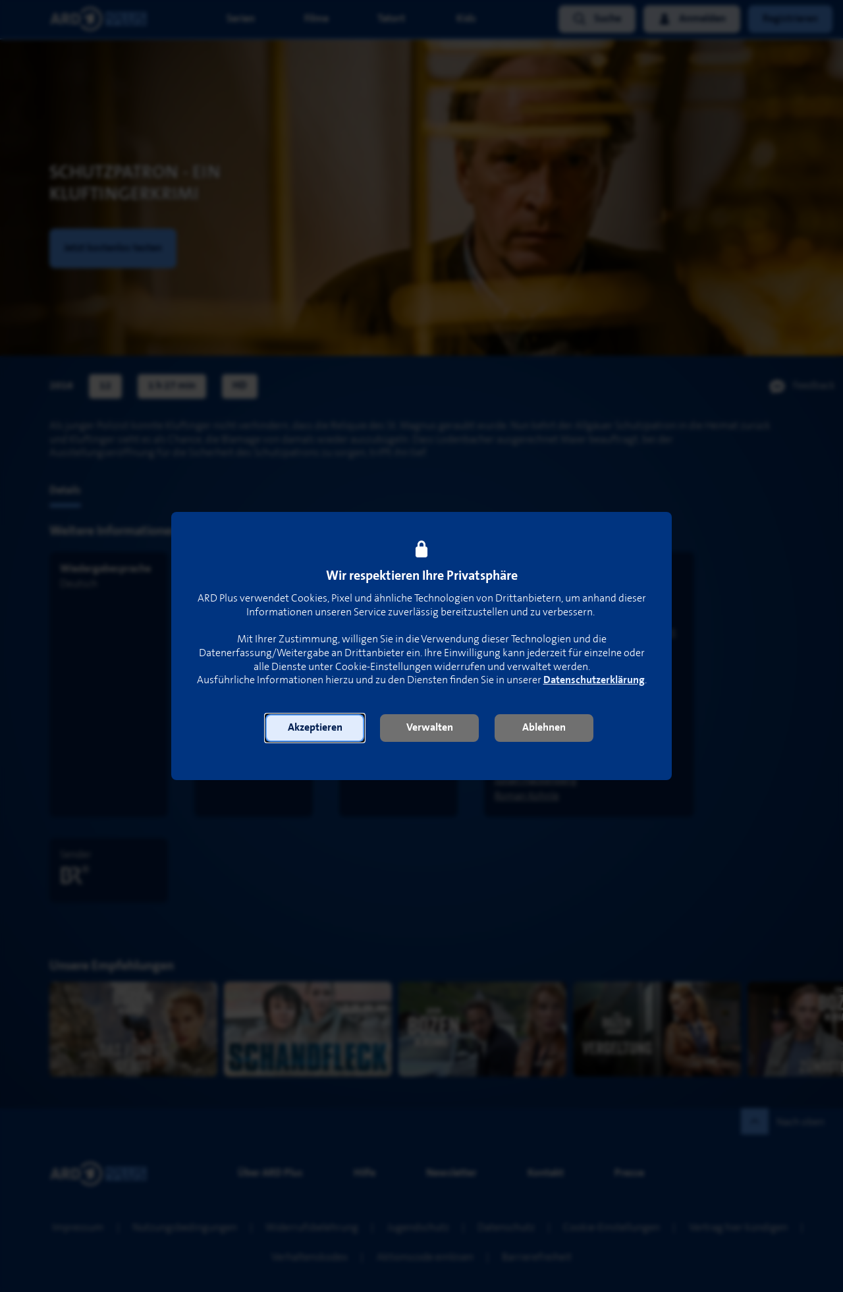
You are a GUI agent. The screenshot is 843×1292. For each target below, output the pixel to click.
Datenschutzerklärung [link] (594, 680)
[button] (314, 728)
